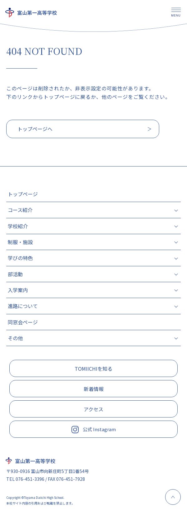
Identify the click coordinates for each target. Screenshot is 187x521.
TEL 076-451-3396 (25, 479)
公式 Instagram (93, 429)
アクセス (93, 409)
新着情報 (94, 389)
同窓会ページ (23, 322)
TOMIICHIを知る (93, 368)
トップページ (23, 194)
